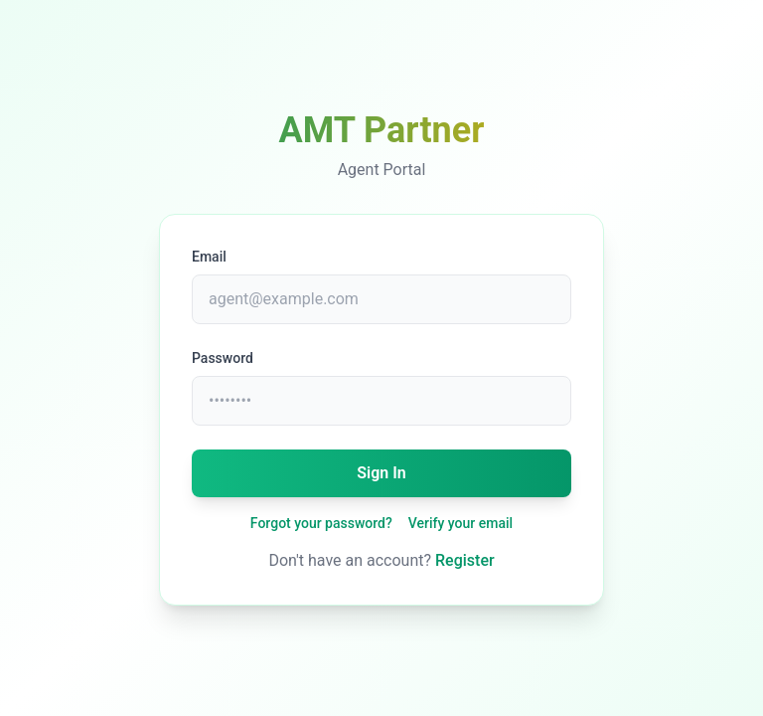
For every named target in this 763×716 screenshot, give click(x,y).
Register (465, 560)
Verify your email (460, 523)
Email (209, 257)
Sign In (381, 472)
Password (222, 358)
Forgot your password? (321, 523)
